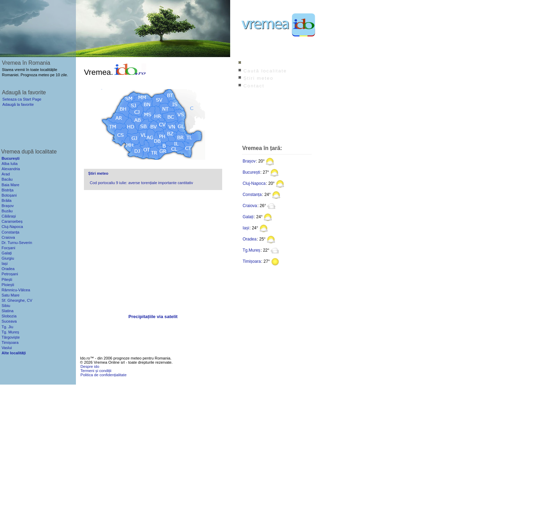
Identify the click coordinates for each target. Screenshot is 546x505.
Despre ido (89, 366)
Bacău (7, 179)
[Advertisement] (153, 252)
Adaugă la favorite (18, 104)
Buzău (7, 211)
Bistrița (7, 190)
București (251, 172)
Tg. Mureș (10, 332)
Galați (248, 216)
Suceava (9, 321)
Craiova (250, 205)
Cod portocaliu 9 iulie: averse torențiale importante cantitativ (141, 183)
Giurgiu (7, 258)
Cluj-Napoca (254, 183)
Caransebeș (11, 221)
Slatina (7, 311)
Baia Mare (10, 185)
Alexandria (10, 169)
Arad (5, 174)
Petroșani (9, 274)
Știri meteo (98, 173)
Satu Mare (10, 295)
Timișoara (252, 261)
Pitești (6, 279)
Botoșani (9, 195)
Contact (253, 85)
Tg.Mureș (251, 250)
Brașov (249, 161)
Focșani (8, 248)
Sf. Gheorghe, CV (16, 300)
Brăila (6, 200)
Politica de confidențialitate (103, 375)
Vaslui (6, 348)
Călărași (8, 216)
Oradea (250, 239)
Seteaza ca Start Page (21, 99)
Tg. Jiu (7, 327)
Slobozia (8, 316)
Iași (246, 228)
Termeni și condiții (95, 371)
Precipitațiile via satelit (153, 316)
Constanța (252, 194)
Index (250, 63)
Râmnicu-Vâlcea (15, 290)
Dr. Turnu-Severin (16, 242)
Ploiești (7, 285)
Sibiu (5, 305)
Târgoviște (10, 337)
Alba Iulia (9, 163)
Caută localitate (265, 70)
